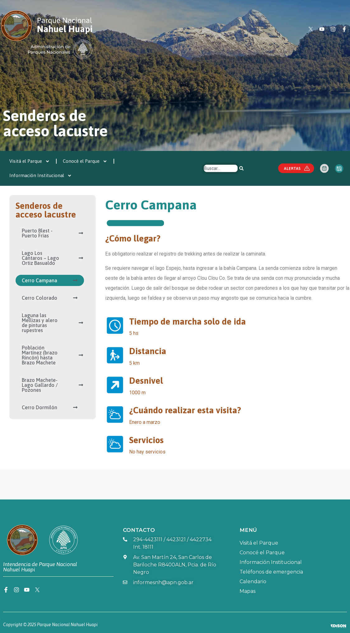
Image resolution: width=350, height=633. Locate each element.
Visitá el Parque (29, 161)
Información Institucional (40, 175)
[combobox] (221, 168)
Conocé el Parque (85, 161)
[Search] (241, 168)
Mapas (247, 591)
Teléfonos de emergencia (271, 572)
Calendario (253, 581)
